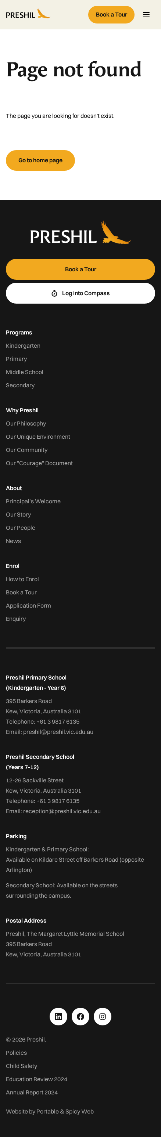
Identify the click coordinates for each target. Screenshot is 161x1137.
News (13, 540)
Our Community (26, 449)
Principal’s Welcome (33, 501)
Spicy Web (79, 1111)
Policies (16, 1052)
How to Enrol (22, 579)
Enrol (12, 565)
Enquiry (16, 618)
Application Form (28, 605)
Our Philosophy (26, 423)
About (14, 488)
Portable (47, 1111)
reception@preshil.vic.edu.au (62, 811)
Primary (16, 358)
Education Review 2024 (36, 1079)
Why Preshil (22, 410)
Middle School (24, 372)
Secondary (20, 385)
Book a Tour (21, 592)
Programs (19, 332)
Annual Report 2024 (32, 1092)
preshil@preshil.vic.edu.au (58, 731)
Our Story (18, 514)
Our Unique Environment (38, 436)
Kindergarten (23, 345)
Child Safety (21, 1065)
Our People (20, 527)
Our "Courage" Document (39, 463)
